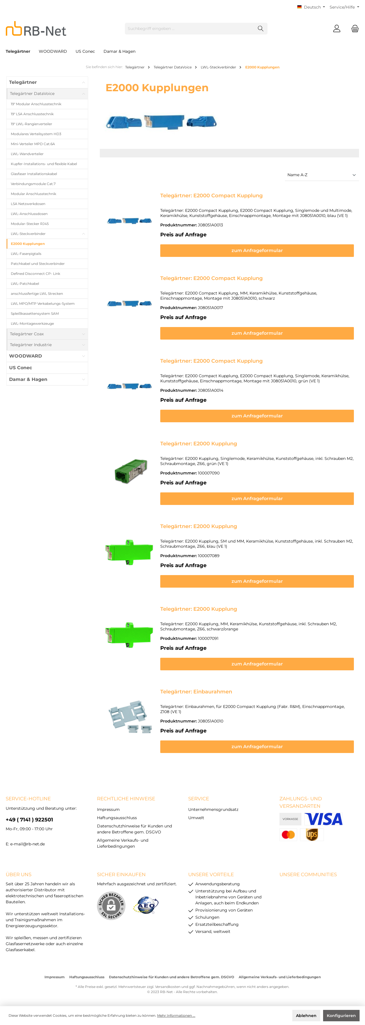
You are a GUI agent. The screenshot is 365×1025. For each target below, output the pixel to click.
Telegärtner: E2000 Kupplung (198, 444)
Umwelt (196, 817)
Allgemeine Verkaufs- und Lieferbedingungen (280, 977)
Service (198, 798)
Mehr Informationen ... (176, 1015)
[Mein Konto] (336, 28)
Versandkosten (168, 987)
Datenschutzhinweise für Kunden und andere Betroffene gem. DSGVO (171, 977)
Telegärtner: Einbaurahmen (196, 692)
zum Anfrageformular (257, 250)
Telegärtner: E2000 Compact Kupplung (211, 195)
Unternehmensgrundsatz (213, 809)
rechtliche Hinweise (126, 798)
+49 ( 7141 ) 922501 (29, 820)
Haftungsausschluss (117, 817)
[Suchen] (260, 28)
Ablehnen (306, 1015)
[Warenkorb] (353, 28)
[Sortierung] (322, 175)
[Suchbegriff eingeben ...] (189, 28)
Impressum (108, 809)
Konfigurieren (341, 1015)
